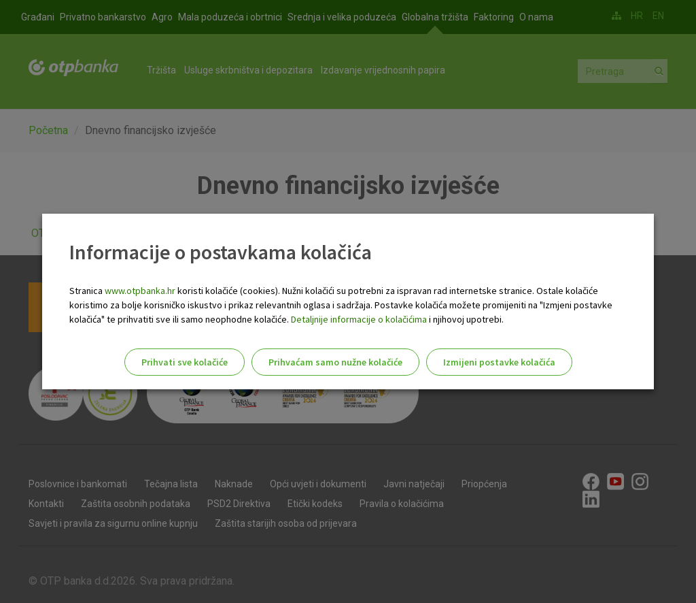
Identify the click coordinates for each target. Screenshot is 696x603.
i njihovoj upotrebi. (465, 319)
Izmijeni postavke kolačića (499, 362)
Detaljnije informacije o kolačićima (359, 319)
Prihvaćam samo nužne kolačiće (335, 362)
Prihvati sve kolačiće (184, 362)
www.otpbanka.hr (140, 290)
